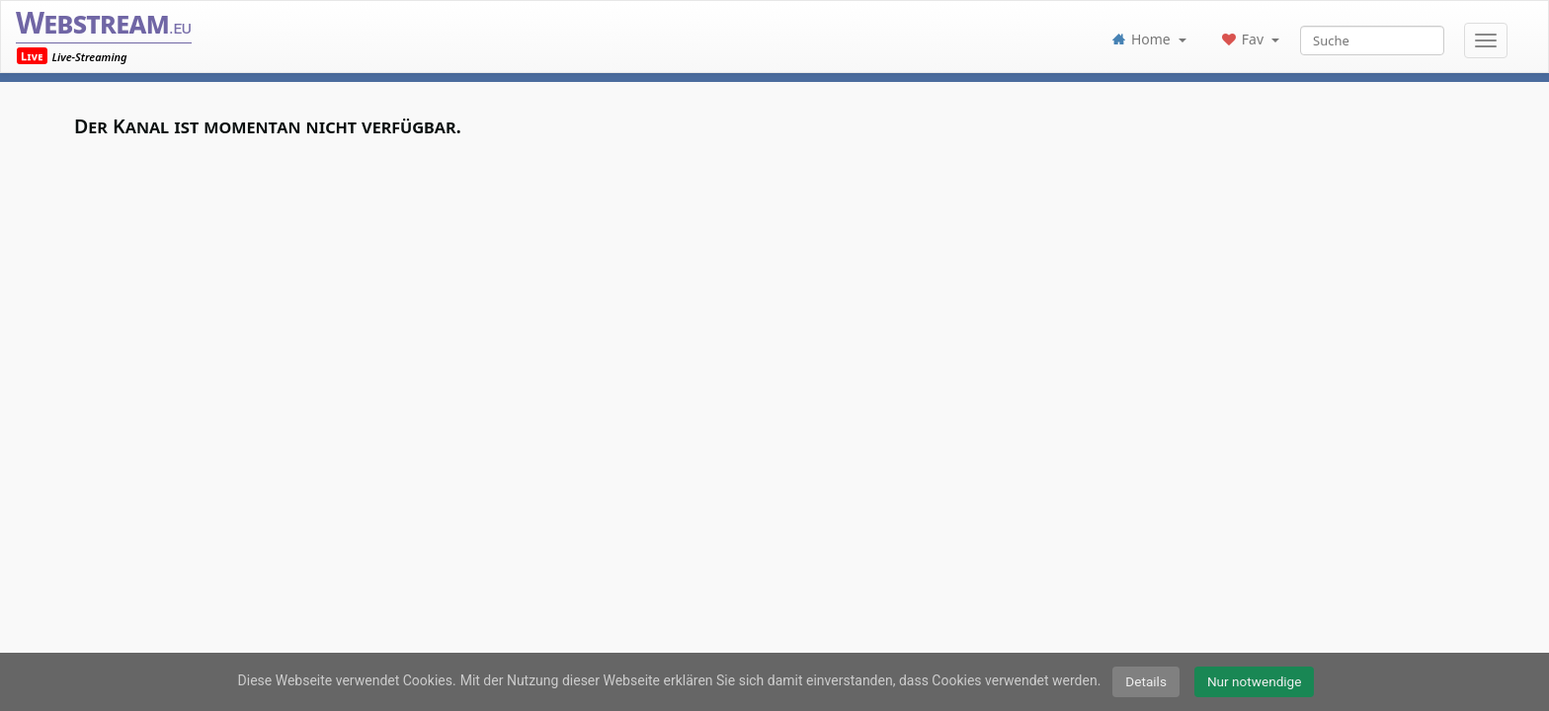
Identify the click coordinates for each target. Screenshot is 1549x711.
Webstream (104, 22)
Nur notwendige (1254, 681)
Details (1146, 681)
